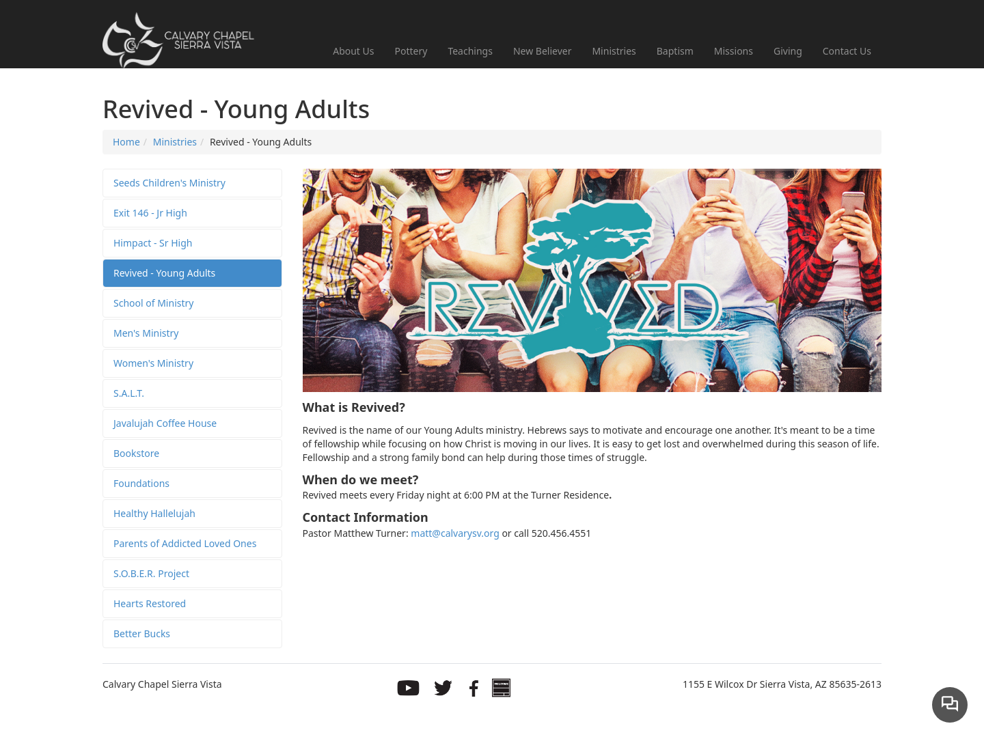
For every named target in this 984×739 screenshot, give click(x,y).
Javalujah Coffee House (165, 423)
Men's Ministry (145, 332)
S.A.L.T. (128, 393)
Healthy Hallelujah (154, 513)
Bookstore (136, 453)
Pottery (411, 50)
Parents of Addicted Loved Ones (184, 543)
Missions (733, 50)
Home (126, 141)
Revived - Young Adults (164, 272)
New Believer (542, 50)
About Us (353, 50)
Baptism (675, 50)
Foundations (141, 483)
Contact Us (847, 50)
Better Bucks (141, 633)
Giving (788, 50)
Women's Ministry (153, 363)
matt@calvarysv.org (455, 533)
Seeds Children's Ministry (169, 182)
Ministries (614, 50)
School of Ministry (153, 302)
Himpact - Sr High (152, 242)
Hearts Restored (149, 603)
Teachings (470, 50)
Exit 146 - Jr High (150, 212)
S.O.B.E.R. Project (151, 573)
